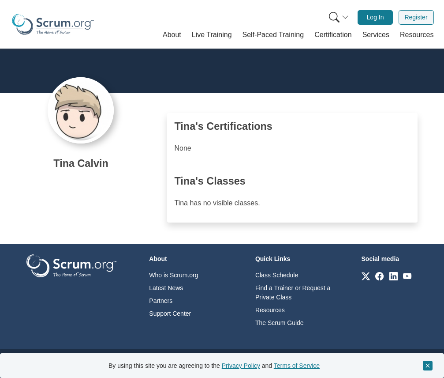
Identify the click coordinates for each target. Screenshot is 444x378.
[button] (172, 35)
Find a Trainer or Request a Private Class (292, 292)
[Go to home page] (71, 265)
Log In (375, 17)
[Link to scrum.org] (366, 276)
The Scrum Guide (279, 322)
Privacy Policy (241, 365)
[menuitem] (337, 17)
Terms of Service (297, 365)
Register (415, 17)
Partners (160, 300)
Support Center (170, 313)
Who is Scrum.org (173, 275)
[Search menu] (338, 17)
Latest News (166, 287)
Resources (270, 310)
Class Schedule (276, 275)
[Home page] (53, 24)
